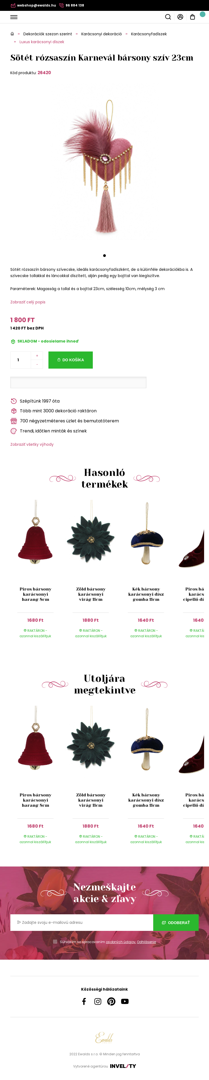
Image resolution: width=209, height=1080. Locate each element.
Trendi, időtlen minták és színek (48, 431)
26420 (44, 73)
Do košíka (73, 360)
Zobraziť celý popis (27, 302)
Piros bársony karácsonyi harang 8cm (35, 594)
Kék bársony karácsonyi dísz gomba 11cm (146, 594)
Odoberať (176, 923)
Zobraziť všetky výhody (32, 444)
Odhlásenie (146, 942)
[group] (38, 574)
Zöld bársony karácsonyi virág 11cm (90, 594)
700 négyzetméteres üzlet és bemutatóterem (64, 421)
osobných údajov (121, 942)
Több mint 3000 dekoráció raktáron (53, 411)
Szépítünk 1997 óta (35, 401)
